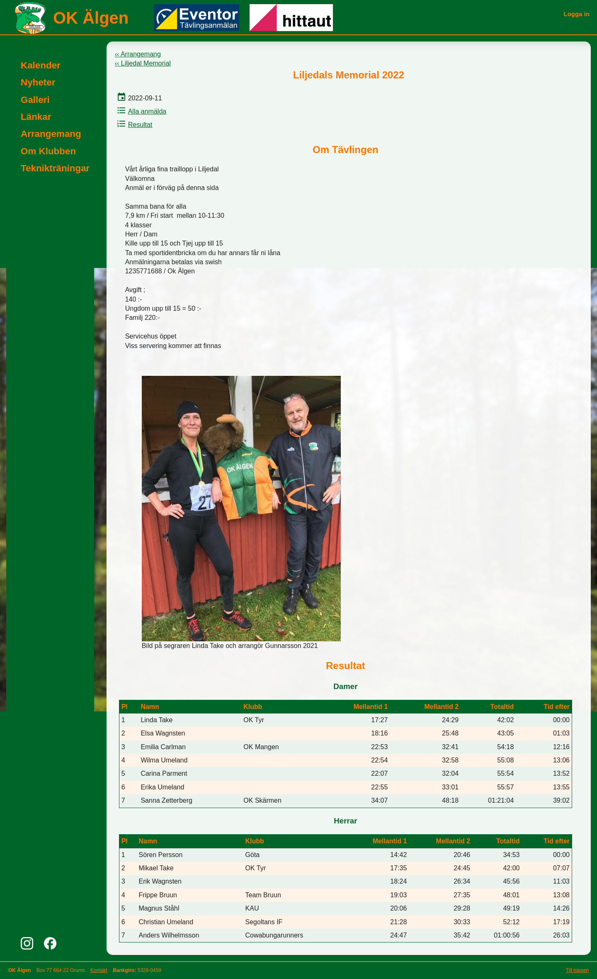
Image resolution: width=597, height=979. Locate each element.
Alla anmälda (141, 111)
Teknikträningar (55, 168)
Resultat (134, 124)
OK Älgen (91, 18)
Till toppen (577, 970)
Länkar (36, 117)
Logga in (577, 13)
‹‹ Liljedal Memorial (143, 63)
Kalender (41, 65)
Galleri (35, 100)
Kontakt (98, 970)
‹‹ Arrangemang (138, 54)
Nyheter (38, 82)
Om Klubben (48, 151)
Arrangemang (51, 134)
